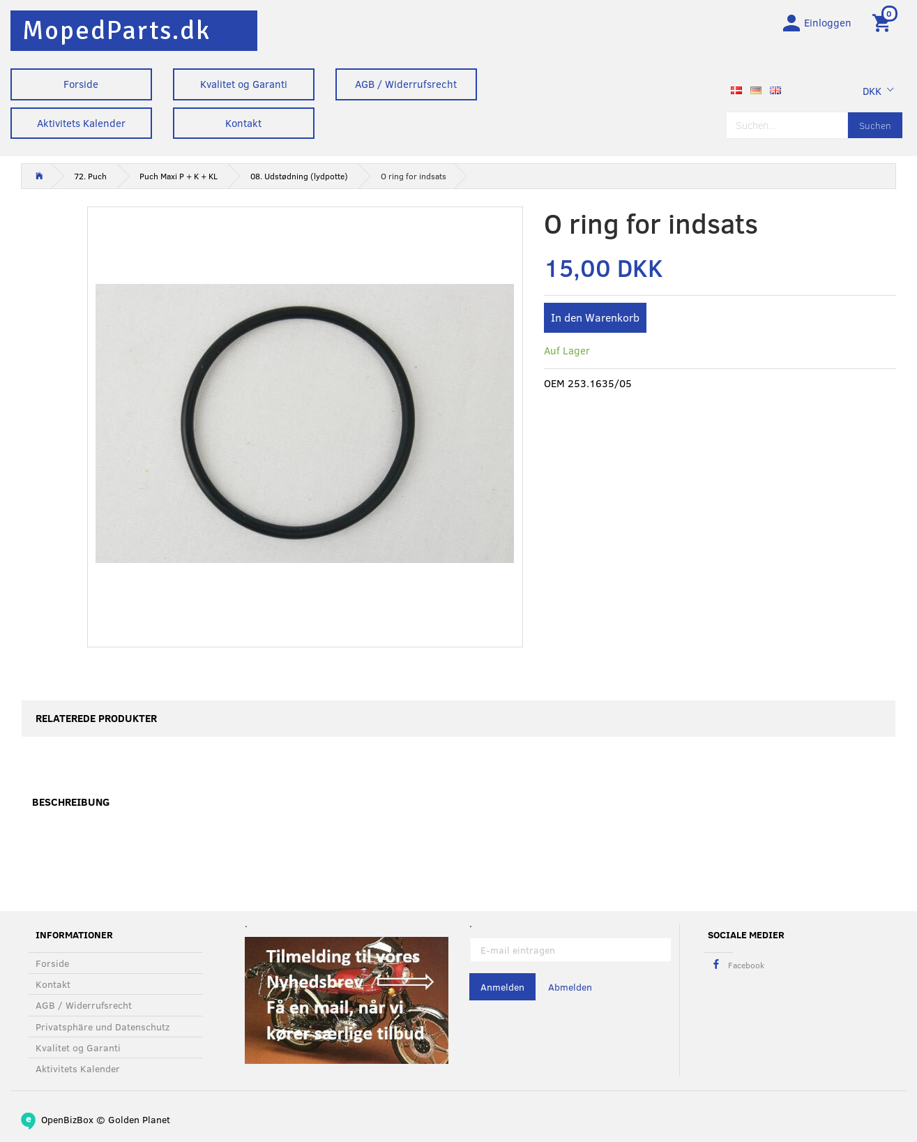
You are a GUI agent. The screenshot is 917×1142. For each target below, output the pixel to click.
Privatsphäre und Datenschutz (102, 1026)
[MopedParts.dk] (116, 30)
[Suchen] (875, 127)
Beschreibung (70, 804)
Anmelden (502, 987)
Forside (80, 84)
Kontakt (243, 123)
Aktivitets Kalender (81, 123)
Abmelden (570, 987)
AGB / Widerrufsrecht (406, 84)
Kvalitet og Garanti (243, 84)
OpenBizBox (67, 1119)
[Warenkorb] (884, 23)
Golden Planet (139, 1119)
